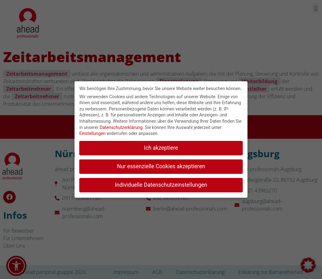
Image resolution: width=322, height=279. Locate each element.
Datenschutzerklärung (121, 126)
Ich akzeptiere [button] (161, 146)
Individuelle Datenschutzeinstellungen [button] (161, 183)
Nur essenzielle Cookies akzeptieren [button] (161, 165)
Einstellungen (92, 132)
